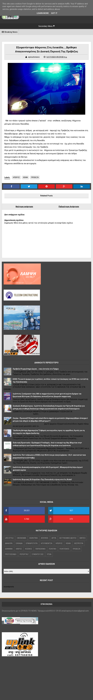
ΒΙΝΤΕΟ (82, 538)
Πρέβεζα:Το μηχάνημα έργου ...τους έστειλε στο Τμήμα (36, 369)
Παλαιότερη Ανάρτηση (69, 206)
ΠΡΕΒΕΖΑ (35, 177)
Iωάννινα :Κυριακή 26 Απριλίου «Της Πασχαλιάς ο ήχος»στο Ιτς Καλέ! (42, 479)
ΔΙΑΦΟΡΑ (8, 543)
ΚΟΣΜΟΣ (28, 549)
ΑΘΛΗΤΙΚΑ (33, 538)
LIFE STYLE (9, 538)
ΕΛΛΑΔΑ (19, 543)
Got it (54, 13)
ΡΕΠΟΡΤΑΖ (24, 554)
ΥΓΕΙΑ (49, 554)
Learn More (43, 13)
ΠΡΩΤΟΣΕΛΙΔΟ (10, 554)
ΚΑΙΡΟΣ (19, 549)
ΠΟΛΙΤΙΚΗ (52, 549)
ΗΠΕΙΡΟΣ (16, 177)
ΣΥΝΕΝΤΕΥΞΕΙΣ (37, 554)
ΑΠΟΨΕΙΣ (44, 538)
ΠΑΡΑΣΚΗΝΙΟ (40, 549)
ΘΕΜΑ (25, 177)
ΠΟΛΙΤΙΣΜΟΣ (64, 549)
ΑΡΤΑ (54, 538)
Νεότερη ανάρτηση (24, 206)
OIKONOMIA (21, 538)
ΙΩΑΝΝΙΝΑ (9, 549)
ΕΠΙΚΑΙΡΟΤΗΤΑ (32, 543)
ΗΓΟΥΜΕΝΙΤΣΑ (46, 543)
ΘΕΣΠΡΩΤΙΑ (78, 543)
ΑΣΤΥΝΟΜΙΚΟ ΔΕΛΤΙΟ (67, 538)
